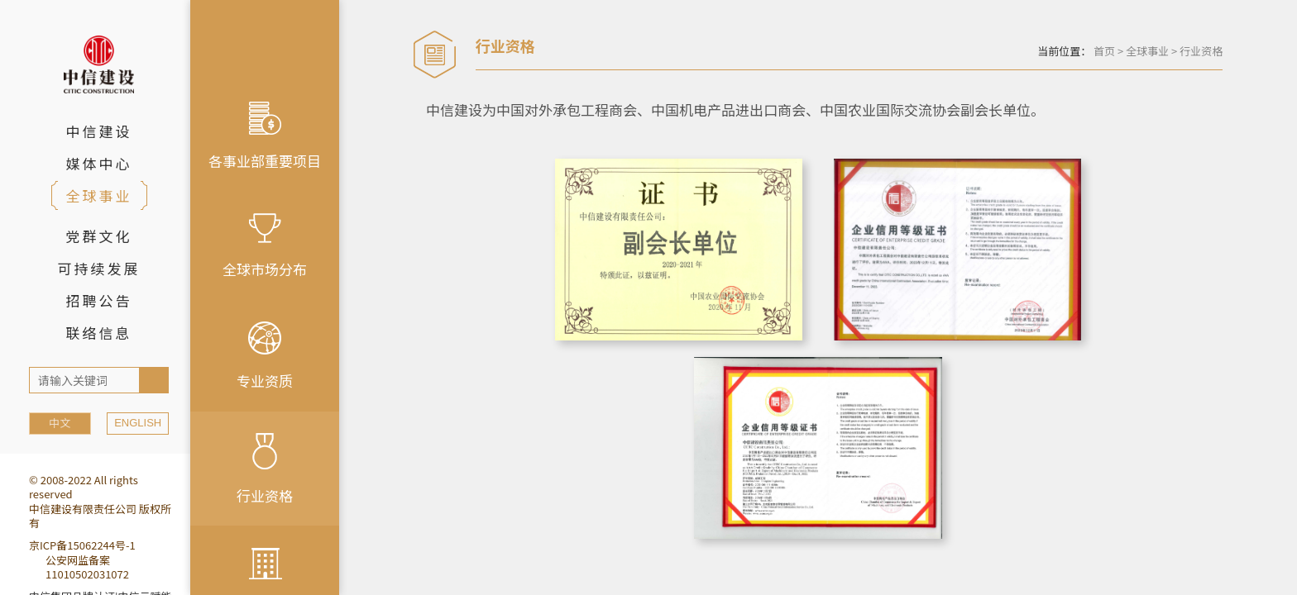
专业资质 (264, 356)
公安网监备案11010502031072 (87, 567)
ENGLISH (137, 422)
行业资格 (264, 469)
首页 (1104, 51)
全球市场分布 (264, 246)
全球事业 (1147, 51)
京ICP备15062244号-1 (82, 545)
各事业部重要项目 (264, 136)
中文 (59, 423)
